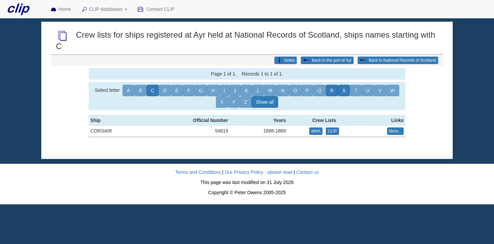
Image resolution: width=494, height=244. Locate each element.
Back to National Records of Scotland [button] (398, 60)
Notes (285, 60)
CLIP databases (104, 9)
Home (60, 9)
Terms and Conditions (198, 172)
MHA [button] (315, 131)
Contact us (307, 172)
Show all (265, 102)
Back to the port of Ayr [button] (327, 60)
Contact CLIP (156, 9)
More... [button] (395, 131)
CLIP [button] (332, 131)
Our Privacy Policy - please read (258, 172)
